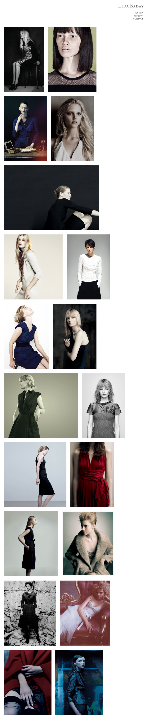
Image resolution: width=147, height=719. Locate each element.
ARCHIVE (138, 16)
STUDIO (139, 13)
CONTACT (138, 19)
